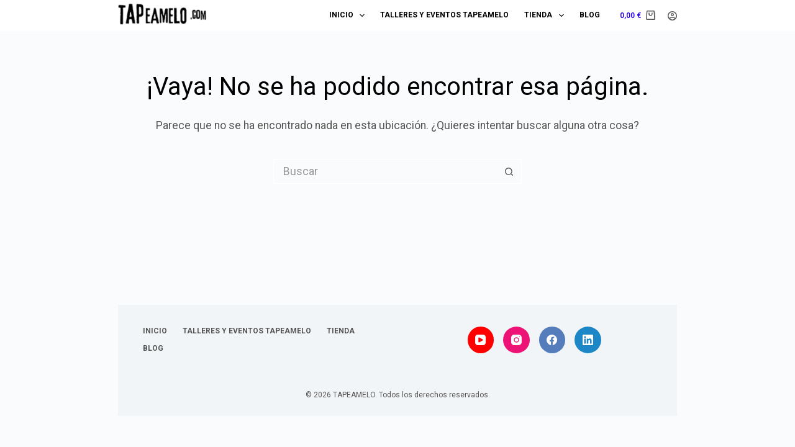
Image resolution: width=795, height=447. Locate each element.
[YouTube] (481, 340)
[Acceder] (672, 15)
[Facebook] (552, 340)
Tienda (546, 15)
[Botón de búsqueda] (509, 171)
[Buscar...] (385, 171)
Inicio (349, 15)
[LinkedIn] (588, 340)
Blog (589, 15)
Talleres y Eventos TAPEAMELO (444, 15)
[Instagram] (516, 340)
